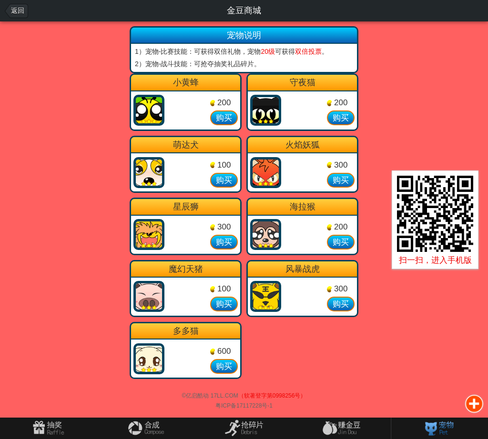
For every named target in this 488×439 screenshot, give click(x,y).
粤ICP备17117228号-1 (244, 405)
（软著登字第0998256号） (272, 395)
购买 (224, 117)
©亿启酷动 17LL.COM (210, 395)
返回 (17, 10)
